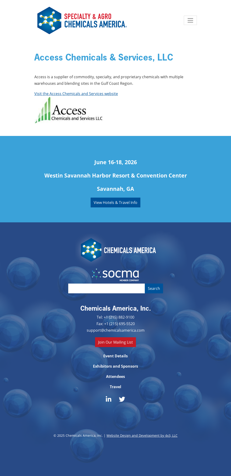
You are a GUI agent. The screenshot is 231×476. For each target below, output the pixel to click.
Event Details (115, 356)
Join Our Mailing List (115, 342)
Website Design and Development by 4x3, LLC (142, 435)
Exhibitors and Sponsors (115, 366)
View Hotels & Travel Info (115, 202)
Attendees (115, 376)
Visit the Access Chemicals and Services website (76, 93)
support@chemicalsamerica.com (116, 330)
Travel (115, 386)
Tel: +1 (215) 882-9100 (115, 317)
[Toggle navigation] (190, 20)
